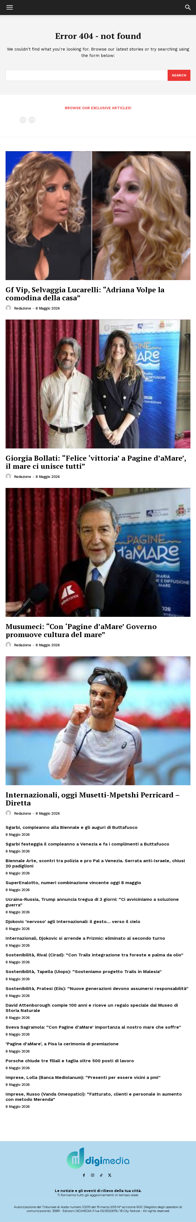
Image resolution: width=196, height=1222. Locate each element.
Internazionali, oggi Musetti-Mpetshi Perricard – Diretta (93, 798)
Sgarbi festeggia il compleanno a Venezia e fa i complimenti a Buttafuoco (87, 844)
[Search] (179, 75)
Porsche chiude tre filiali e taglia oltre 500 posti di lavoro (70, 1060)
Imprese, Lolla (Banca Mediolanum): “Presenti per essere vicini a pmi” (83, 1077)
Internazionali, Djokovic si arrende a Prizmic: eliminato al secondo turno (85, 938)
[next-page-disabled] (31, 119)
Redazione (22, 308)
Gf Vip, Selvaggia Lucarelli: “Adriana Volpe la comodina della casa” (85, 293)
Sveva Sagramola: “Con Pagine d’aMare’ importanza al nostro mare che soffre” (93, 1027)
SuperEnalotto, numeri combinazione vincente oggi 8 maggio (73, 882)
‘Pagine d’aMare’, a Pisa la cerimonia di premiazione (62, 1043)
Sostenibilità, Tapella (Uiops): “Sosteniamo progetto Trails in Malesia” (84, 971)
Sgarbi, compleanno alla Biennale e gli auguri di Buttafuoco (72, 827)
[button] (9, 7)
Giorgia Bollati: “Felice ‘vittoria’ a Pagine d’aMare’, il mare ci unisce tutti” (96, 462)
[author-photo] (9, 308)
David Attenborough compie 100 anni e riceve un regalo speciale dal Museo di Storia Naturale (92, 1007)
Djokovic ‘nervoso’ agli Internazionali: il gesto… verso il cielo (73, 921)
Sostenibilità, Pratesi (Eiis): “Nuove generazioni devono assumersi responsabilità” (97, 988)
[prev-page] (22, 119)
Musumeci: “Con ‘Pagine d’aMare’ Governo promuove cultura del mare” (81, 630)
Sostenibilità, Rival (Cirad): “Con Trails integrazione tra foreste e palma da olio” (94, 954)
